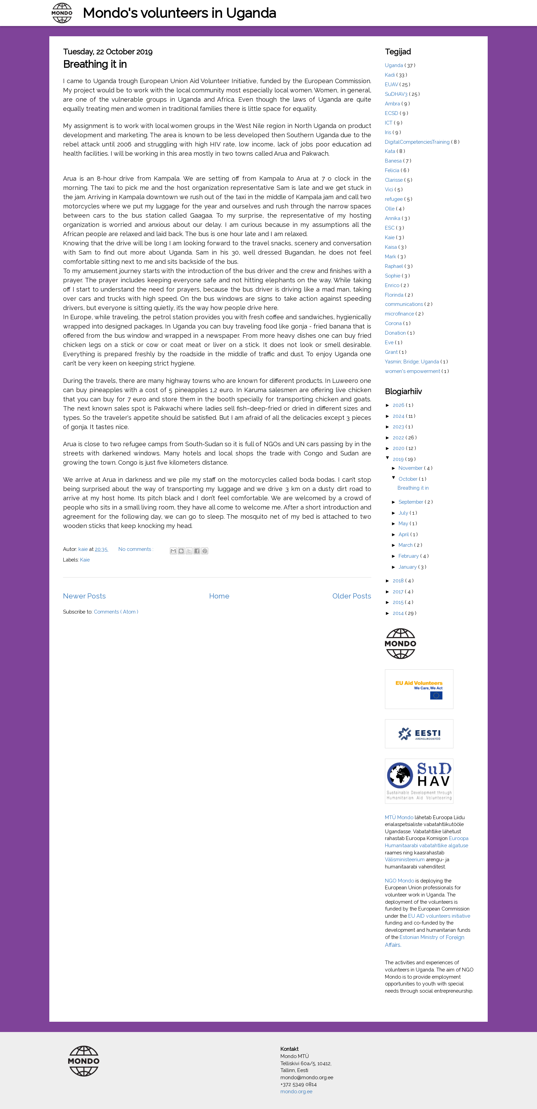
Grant (392, 352)
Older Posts (352, 596)
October (409, 479)
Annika (393, 218)
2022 (399, 437)
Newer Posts (84, 596)
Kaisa (391, 247)
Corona (394, 323)
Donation (396, 333)
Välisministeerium (405, 859)
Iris (388, 132)
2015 (399, 602)
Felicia (393, 170)
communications (404, 304)
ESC (390, 228)
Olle (390, 208)
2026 (399, 405)
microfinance (400, 314)
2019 (399, 459)
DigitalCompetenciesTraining (418, 142)
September (412, 502)
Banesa (394, 161)
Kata (391, 151)
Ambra (393, 103)
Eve (390, 342)
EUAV (392, 84)
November (411, 468)
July (404, 513)
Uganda (394, 65)
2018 (399, 580)
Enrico (393, 285)
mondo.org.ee (296, 1091)
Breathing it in (95, 64)
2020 (399, 448)
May (404, 523)
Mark (391, 256)
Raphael (394, 266)
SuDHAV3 (397, 94)
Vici (390, 189)
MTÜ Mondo (399, 817)
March (406, 545)
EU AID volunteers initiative (439, 916)
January (408, 567)
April (404, 534)
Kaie (85, 560)
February (409, 556)
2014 (399, 613)
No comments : (136, 549)
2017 (399, 591)
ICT (389, 123)
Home (219, 596)
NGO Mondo (400, 881)
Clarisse (394, 180)
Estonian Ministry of (423, 937)
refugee (394, 199)
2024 (399, 416)
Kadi (390, 75)
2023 (399, 426)
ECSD (392, 113)
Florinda (395, 295)
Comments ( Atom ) (116, 612)
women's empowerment (413, 371)
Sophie (393, 276)
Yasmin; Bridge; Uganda (412, 361)
